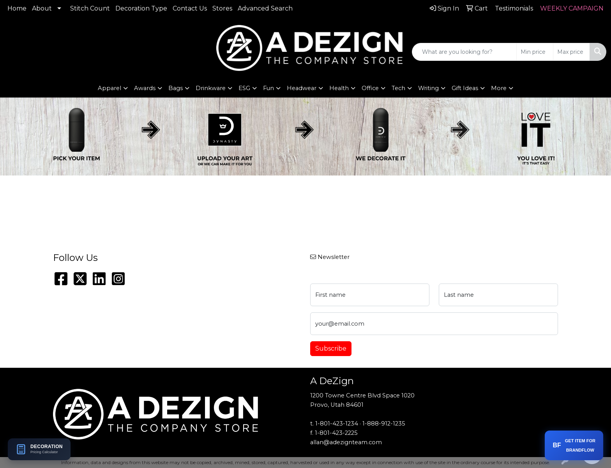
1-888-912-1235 (383, 423)
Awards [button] (144, 88)
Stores (222, 8)
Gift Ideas (465, 88)
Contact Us (190, 8)
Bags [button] (175, 88)
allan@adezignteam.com (346, 442)
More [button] (499, 88)
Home (16, 8)
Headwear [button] (301, 88)
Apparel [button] (109, 88)
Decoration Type (141, 8)
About (42, 8)
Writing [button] (428, 88)
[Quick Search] (464, 52)
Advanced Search (265, 8)
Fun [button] (268, 88)
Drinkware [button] (211, 88)
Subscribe (330, 348)
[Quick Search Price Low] (534, 52)
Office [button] (370, 88)
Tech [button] (398, 88)
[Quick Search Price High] (571, 52)
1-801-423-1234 (336, 423)
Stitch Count (90, 8)
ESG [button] (244, 88)
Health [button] (339, 88)
